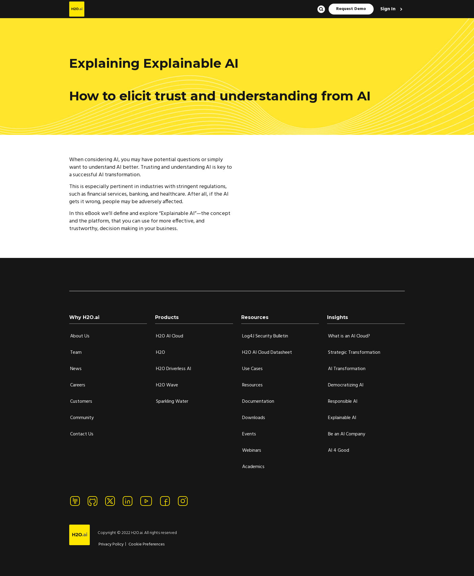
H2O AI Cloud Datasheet (267, 352)
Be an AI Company (346, 434)
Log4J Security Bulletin (265, 336)
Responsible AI (342, 401)
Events (249, 434)
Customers (81, 401)
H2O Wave (167, 385)
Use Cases (252, 369)
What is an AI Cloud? (349, 336)
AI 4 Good (338, 450)
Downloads (253, 418)
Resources (252, 385)
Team (76, 352)
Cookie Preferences (146, 544)
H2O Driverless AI (173, 369)
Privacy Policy (111, 544)
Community (82, 418)
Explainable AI (342, 418)
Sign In (388, 9)
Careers (77, 385)
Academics (253, 467)
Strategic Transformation (354, 352)
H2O (160, 352)
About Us (79, 336)
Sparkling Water (172, 401)
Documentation (258, 401)
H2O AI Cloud (169, 336)
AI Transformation (346, 369)
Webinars (251, 450)
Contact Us (81, 434)
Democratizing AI (345, 385)
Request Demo (351, 8)
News (76, 369)
